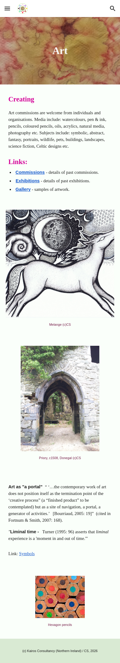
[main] (60, 50)
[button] (7, 8)
